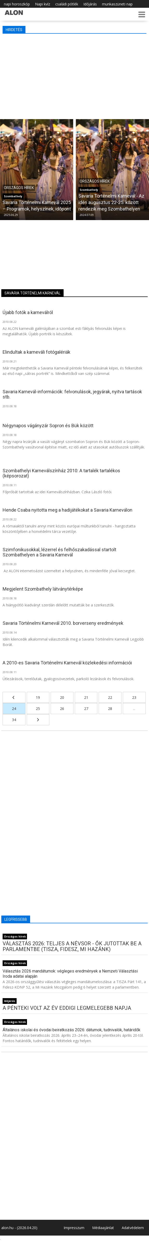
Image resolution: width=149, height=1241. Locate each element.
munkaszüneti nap (117, 4)
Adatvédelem (133, 1227)
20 (62, 697)
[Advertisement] (74, 75)
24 (14, 708)
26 (62, 708)
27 (86, 708)
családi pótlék (66, 4)
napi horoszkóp (17, 4)
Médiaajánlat (103, 1227)
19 (38, 697)
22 (110, 697)
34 (14, 719)
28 (110, 708)
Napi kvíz (42, 4)
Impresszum (74, 1227)
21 (86, 697)
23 (134, 697)
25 (38, 708)
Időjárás (90, 4)
